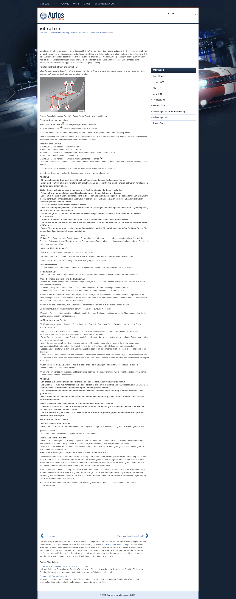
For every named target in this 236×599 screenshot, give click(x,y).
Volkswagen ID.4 (161, 117)
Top (55, 3)
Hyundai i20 (158, 82)
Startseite (44, 3)
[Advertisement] (94, 41)
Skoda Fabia (159, 105)
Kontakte (65, 3)
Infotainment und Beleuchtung (115, 544)
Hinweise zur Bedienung (79, 33)
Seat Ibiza (43, 33)
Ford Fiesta (158, 76)
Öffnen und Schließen (98, 33)
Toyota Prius (159, 123)
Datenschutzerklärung (104, 3)
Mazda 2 (157, 88)
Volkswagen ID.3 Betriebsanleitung (169, 111)
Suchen (76, 3)
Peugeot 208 (159, 100)
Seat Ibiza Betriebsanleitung (58, 33)
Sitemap (87, 3)
